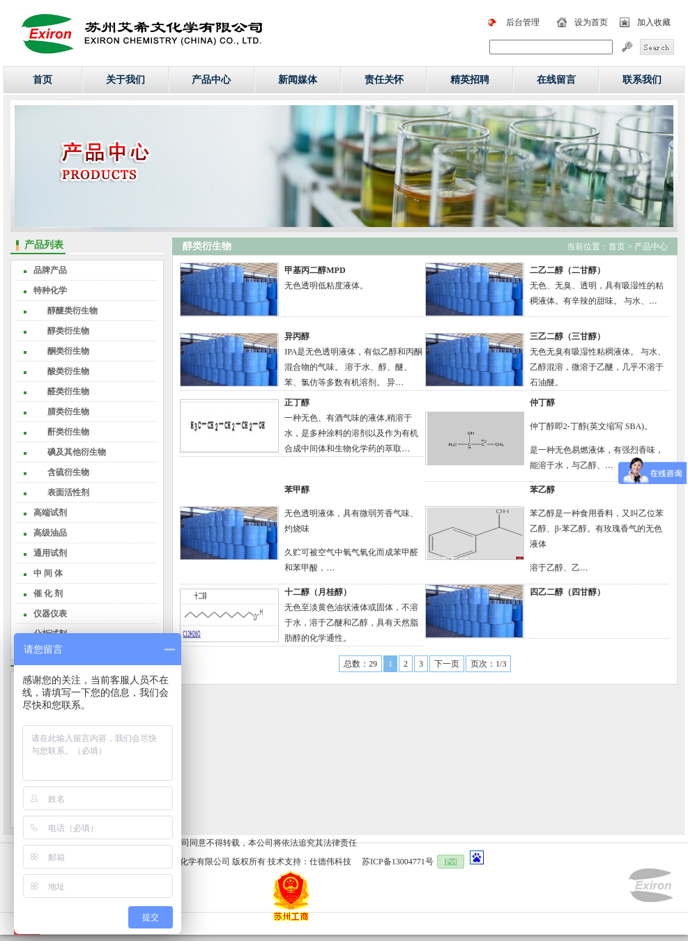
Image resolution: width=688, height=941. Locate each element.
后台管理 (523, 22)
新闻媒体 (297, 80)
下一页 (446, 664)
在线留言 (556, 80)
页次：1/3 (488, 664)
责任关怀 (384, 80)
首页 (42, 80)
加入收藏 (654, 22)
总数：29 (360, 664)
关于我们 (125, 80)
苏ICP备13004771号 (398, 861)
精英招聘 (469, 80)
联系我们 (642, 80)
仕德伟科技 (330, 861)
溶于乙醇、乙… (559, 568)
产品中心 (211, 80)
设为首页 (591, 22)
